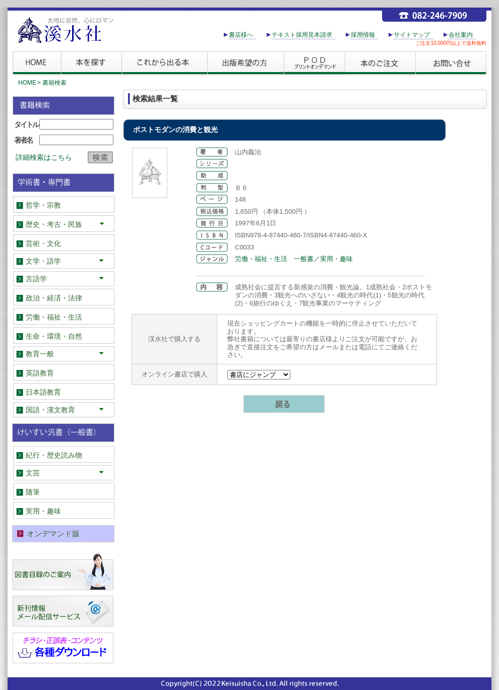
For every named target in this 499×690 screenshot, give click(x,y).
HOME (27, 82)
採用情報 (363, 34)
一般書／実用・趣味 (323, 259)
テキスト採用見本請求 (302, 34)
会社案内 (461, 34)
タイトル (26, 124)
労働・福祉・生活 (261, 259)
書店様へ (241, 34)
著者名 (23, 140)
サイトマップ (412, 34)
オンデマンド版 (53, 533)
